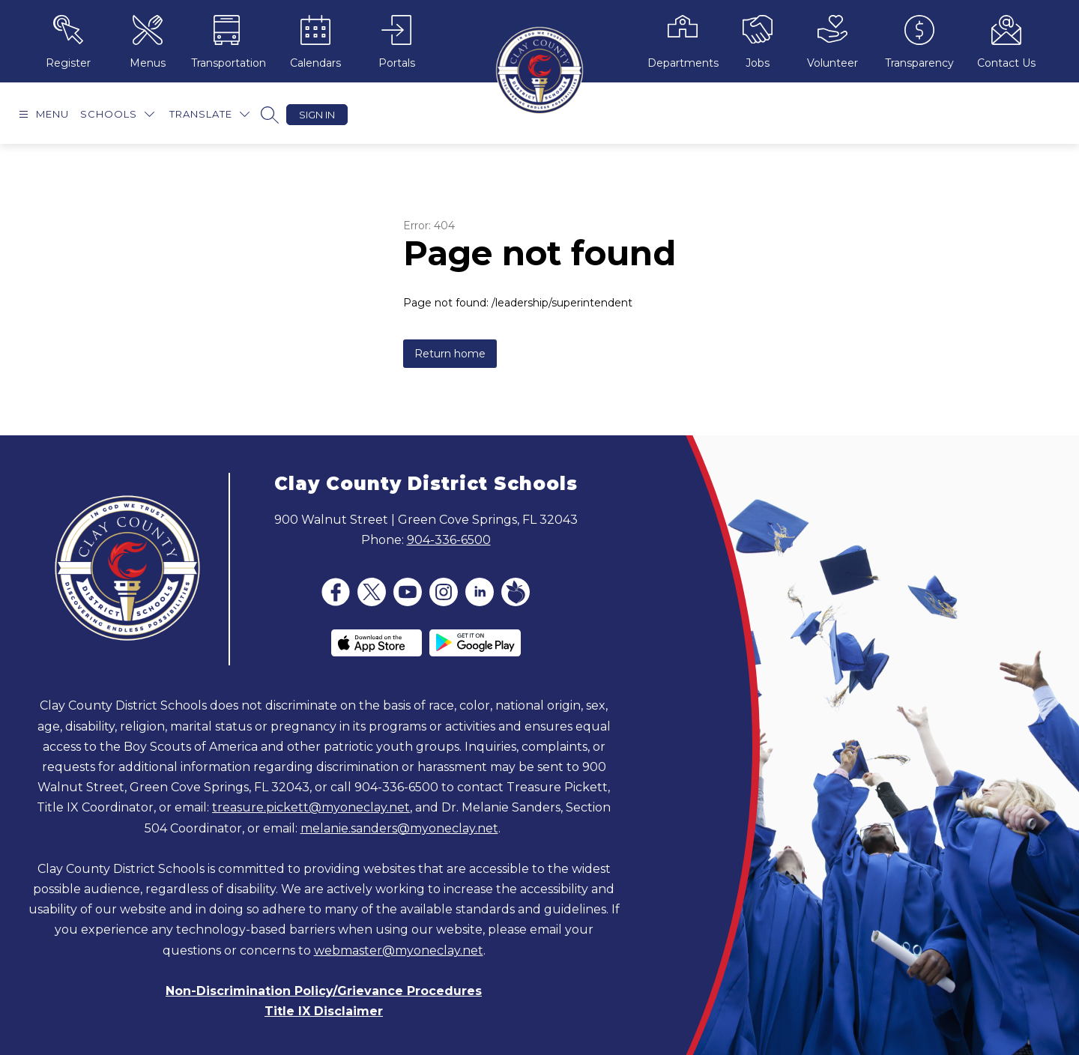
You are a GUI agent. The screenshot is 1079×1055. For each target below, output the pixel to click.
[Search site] (270, 115)
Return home (450, 353)
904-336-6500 (449, 540)
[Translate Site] (209, 114)
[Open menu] (42, 114)
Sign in (317, 115)
